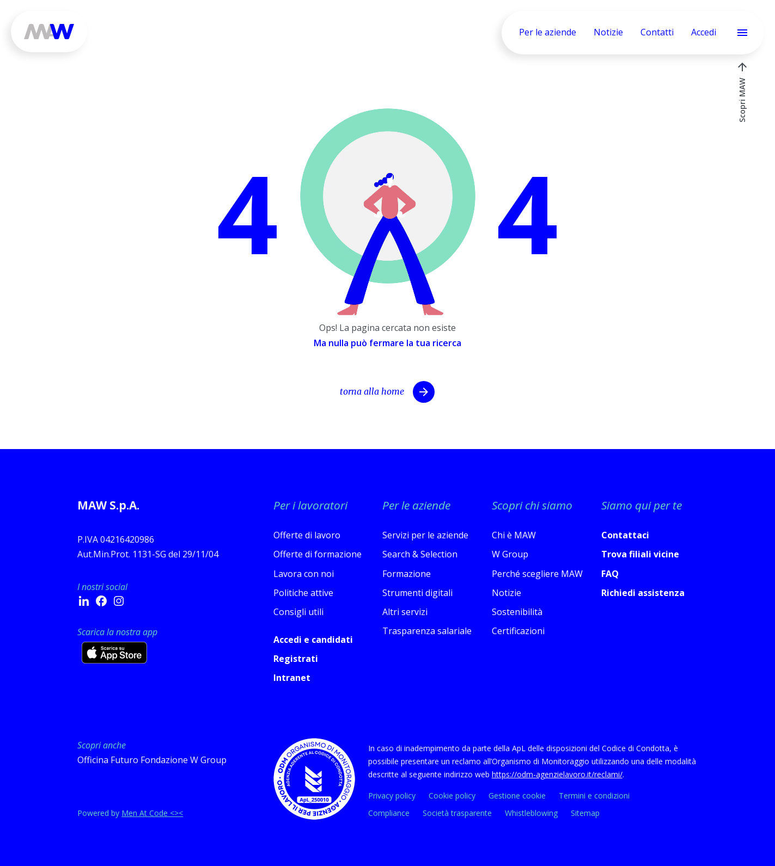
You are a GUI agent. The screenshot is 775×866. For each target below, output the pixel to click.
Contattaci (625, 535)
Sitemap (585, 813)
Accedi (703, 32)
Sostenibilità (517, 612)
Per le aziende (547, 32)
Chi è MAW (514, 535)
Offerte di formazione (317, 554)
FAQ (610, 574)
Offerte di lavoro (306, 535)
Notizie (608, 32)
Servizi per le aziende (425, 535)
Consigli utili (298, 612)
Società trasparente (457, 813)
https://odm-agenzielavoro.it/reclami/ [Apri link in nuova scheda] (557, 774)
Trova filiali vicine (640, 554)
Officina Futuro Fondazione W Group (152, 760)
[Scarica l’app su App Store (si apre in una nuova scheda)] (114, 653)
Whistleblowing (531, 813)
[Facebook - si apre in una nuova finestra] (101, 600)
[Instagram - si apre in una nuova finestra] (118, 600)
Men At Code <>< (152, 813)
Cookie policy (452, 795)
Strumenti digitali (417, 593)
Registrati (295, 659)
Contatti (657, 32)
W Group (510, 554)
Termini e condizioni (594, 795)
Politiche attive (303, 593)
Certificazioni (518, 631)
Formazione (406, 574)
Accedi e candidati (313, 640)
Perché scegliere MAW (537, 574)
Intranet (291, 678)
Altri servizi (405, 612)
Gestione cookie (517, 795)
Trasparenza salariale (427, 631)
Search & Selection (419, 554)
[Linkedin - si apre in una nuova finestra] (83, 600)
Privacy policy (392, 795)
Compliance (389, 813)
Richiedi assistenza (643, 593)
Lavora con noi (303, 574)
